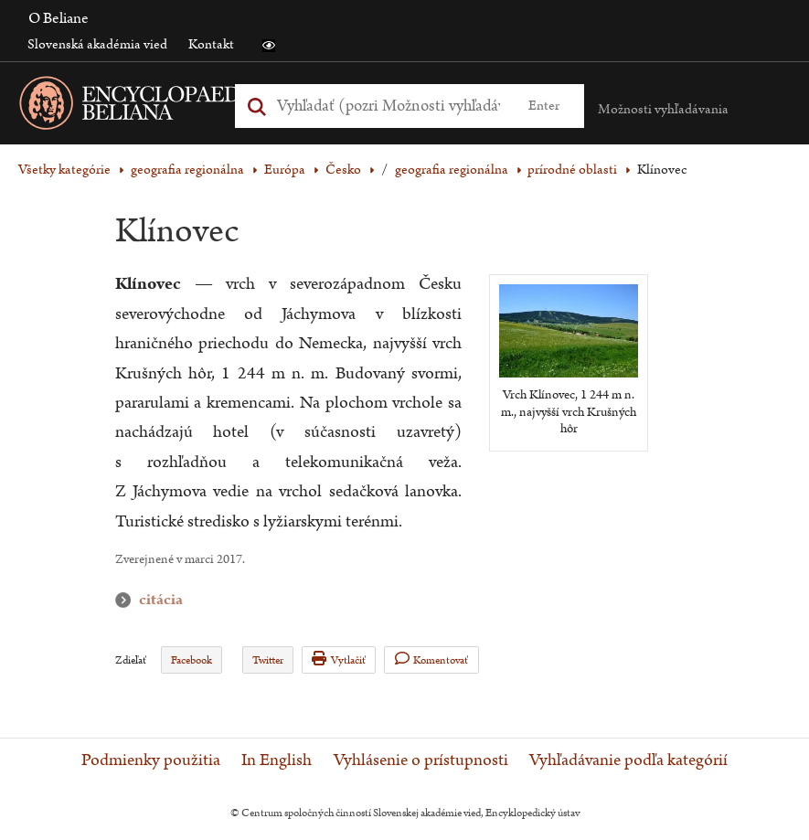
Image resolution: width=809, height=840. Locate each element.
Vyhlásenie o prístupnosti (421, 760)
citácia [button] (127, 600)
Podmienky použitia (150, 760)
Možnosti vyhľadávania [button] (663, 109)
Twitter (267, 660)
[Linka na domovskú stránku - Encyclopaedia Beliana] (169, 106)
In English (276, 760)
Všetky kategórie (64, 169)
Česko (343, 169)
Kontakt (211, 44)
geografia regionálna (187, 169)
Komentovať (432, 659)
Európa (284, 169)
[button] (269, 45)
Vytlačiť (339, 659)
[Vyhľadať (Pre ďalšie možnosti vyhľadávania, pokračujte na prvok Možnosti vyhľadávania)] (388, 105)
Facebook (191, 660)
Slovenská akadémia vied (97, 44)
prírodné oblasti (572, 169)
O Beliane (58, 18)
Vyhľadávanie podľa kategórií (628, 760)
